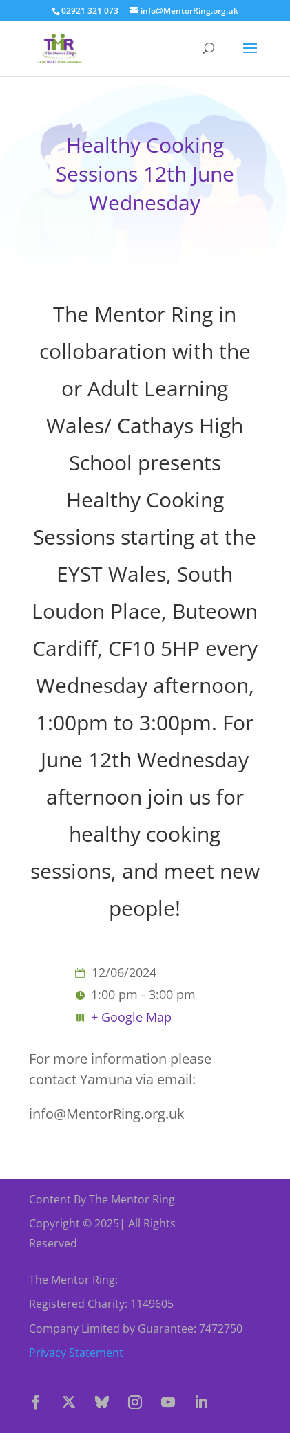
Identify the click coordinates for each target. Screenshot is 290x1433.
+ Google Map (131, 1017)
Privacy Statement (76, 1352)
